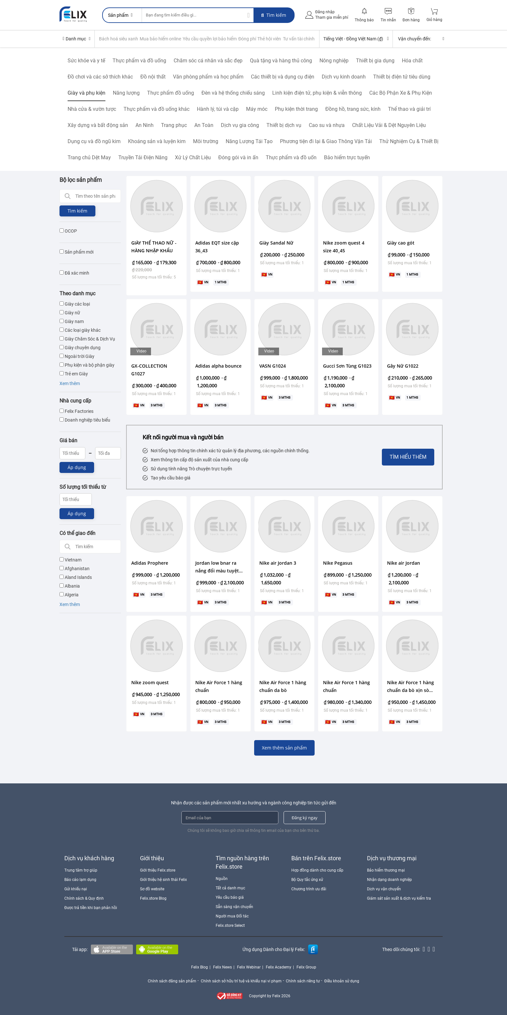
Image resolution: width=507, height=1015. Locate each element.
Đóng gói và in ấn (238, 157)
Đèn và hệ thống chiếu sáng (233, 92)
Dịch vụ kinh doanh (344, 76)
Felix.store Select (230, 925)
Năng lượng (126, 92)
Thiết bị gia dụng (375, 60)
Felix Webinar (249, 967)
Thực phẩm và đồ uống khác (156, 109)
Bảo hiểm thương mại (386, 870)
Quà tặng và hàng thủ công (281, 60)
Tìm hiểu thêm (408, 457)
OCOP (68, 230)
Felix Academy (278, 967)
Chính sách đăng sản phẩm (171, 980)
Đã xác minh (74, 272)
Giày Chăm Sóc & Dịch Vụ (87, 338)
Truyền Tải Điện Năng (142, 157)
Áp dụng (77, 467)
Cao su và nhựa (327, 125)
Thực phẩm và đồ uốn (291, 157)
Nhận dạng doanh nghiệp (389, 879)
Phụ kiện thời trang (296, 109)
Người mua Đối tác (232, 916)
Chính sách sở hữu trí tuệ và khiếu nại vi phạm (240, 980)
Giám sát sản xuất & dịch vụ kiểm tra (399, 898)
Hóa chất (412, 60)
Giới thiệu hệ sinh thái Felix (163, 879)
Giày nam (71, 321)
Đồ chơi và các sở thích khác (100, 76)
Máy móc (256, 109)
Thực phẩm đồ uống (170, 92)
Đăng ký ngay (305, 817)
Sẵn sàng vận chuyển (234, 906)
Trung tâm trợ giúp (80, 870)
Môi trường (205, 141)
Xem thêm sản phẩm (284, 747)
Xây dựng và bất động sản (98, 125)
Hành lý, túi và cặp (218, 109)
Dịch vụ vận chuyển (384, 888)
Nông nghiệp (334, 60)
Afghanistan (74, 568)
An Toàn (203, 125)
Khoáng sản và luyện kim (157, 141)
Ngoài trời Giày (76, 356)
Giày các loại (74, 303)
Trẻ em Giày (73, 373)
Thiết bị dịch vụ (283, 125)
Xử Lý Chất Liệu (193, 157)
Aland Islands (75, 577)
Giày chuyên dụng (80, 347)
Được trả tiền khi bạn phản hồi (90, 907)
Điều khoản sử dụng (343, 980)
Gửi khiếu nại (75, 888)
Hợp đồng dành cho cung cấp (317, 870)
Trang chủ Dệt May (89, 157)
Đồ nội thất (153, 76)
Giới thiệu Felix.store (157, 870)
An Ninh (144, 125)
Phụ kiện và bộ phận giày (86, 364)
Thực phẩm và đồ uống (139, 60)
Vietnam (70, 559)
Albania (69, 586)
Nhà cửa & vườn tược (92, 109)
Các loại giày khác (80, 329)
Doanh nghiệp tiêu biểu (84, 419)
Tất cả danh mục (230, 887)
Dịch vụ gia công (240, 125)
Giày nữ (69, 312)
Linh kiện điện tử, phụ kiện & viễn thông (317, 92)
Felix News (222, 967)
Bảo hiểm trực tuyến (347, 157)
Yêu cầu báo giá (230, 897)
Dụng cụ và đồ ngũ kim (94, 141)
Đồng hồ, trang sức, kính (353, 109)
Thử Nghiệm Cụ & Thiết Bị (408, 141)
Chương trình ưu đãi (308, 888)
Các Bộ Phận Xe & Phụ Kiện (400, 92)
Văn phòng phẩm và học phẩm (208, 76)
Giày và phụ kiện (86, 92)
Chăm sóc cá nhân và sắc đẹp (208, 60)
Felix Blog (199, 967)
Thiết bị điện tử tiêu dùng (401, 76)
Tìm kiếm (273, 15)
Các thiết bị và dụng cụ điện (282, 76)
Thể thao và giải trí (409, 109)
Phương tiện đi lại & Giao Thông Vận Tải (326, 141)
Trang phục (174, 125)
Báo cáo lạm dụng (80, 879)
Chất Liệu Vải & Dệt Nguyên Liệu (389, 125)
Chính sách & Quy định (84, 898)
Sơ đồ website (152, 888)
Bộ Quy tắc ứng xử (307, 879)
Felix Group (306, 967)
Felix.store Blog (153, 898)
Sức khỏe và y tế (86, 60)
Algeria (69, 594)
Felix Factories (76, 410)
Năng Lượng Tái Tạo (249, 141)
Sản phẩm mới (76, 251)
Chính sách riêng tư (303, 980)
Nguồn (222, 878)
